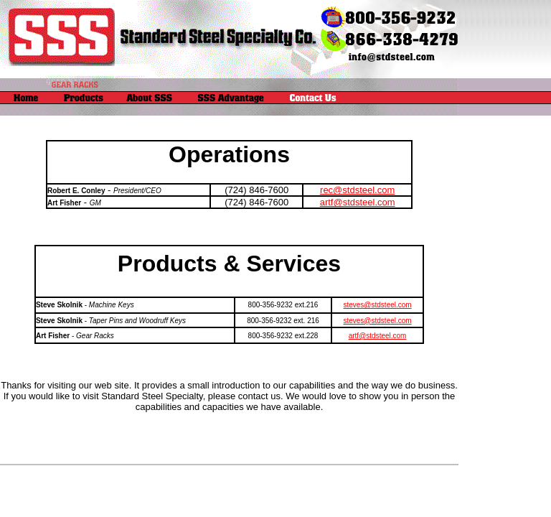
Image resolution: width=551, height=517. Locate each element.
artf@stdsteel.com (357, 202)
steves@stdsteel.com (377, 305)
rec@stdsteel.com (357, 190)
